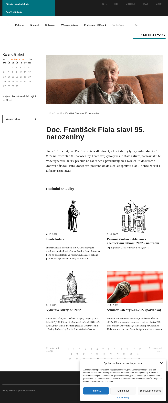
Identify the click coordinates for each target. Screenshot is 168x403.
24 (138, 354)
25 (70, 359)
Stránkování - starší (156, 350)
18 (97, 354)
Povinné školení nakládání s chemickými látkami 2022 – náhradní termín (133, 243)
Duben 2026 (17, 59)
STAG (145, 4)
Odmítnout (123, 390)
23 (131, 354)
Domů (52, 113)
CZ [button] (104, 4)
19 (104, 354)
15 (77, 354)
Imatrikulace (55, 239)
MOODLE (130, 4)
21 (118, 354)
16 (84, 354)
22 (124, 354)
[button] (161, 363)
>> (31, 59)
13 (140, 349)
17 (91, 354)
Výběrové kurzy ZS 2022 (63, 310)
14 (71, 354)
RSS (4, 390)
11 (127, 349)
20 (111, 354)
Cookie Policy (123, 397)
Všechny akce (21, 119)
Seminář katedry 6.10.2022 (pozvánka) (134, 310)
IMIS (116, 4)
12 (134, 349)
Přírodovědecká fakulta (17, 4)
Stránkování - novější (53, 350)
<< (4, 59)
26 (77, 359)
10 (121, 349)
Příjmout (96, 390)
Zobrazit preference (150, 390)
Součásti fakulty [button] (29, 12)
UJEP (159, 4)
